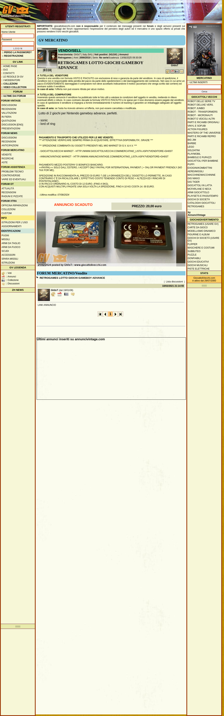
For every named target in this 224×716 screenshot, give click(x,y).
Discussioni (9, 105)
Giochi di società (199, 199)
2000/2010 (85, 57)
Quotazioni (9, 120)
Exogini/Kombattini (200, 168)
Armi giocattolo (198, 192)
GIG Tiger (194, 182)
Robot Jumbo (196, 108)
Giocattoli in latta (200, 185)
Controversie (11, 175)
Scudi (5, 251)
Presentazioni (11, 128)
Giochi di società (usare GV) (203, 239)
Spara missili (10, 258)
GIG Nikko (194, 178)
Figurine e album (199, 234)
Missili (6, 239)
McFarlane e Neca (199, 189)
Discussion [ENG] (12, 124)
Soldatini (194, 150)
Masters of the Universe (204, 132)
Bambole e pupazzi (199, 157)
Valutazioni (9, 113)
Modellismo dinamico (201, 231)
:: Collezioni (9, 83)
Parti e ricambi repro (202, 136)
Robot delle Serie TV (201, 101)
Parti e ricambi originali (203, 122)
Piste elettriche (199, 268)
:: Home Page (9, 66)
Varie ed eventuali (14, 179)
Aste (5, 162)
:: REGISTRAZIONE (12, 56)
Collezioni (8, 209)
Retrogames (64, 57)
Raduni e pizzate (12, 196)
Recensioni (9, 109)
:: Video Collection (13, 87)
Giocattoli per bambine (203, 161)
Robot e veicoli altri (201, 118)
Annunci (124, 54)
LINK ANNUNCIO (47, 305)
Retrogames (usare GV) (203, 224)
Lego (191, 146)
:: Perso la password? (17, 52)
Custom (7, 213)
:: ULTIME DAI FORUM (13, 96)
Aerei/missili (196, 171)
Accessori (8, 255)
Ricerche (8, 158)
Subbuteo (194, 251)
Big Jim (192, 139)
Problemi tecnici (13, 171)
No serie (103, 57)
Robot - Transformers (203, 111)
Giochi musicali (198, 265)
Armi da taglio (11, 243)
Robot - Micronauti (200, 115)
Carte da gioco (198, 227)
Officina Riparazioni (15, 205)
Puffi (191, 164)
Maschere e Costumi (201, 247)
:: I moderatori (10, 80)
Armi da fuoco (11, 247)
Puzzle (192, 254)
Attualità (8, 188)
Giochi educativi (198, 261)
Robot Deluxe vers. (200, 104)
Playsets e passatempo (203, 196)
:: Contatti (7, 73)
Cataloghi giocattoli (201, 203)
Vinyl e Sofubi (197, 125)
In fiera (6, 117)
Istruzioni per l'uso (15, 222)
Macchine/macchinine (201, 175)
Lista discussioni (174, 281)
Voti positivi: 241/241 (105, 54)
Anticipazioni (10, 145)
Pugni (5, 235)
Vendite (7, 154)
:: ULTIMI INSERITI (197, 82)
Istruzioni (8, 262)
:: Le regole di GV (12, 76)
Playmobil (194, 154)
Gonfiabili (194, 258)
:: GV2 (4, 69)
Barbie (192, 143)
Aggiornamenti (11, 226)
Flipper (192, 244)
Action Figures (197, 129)
